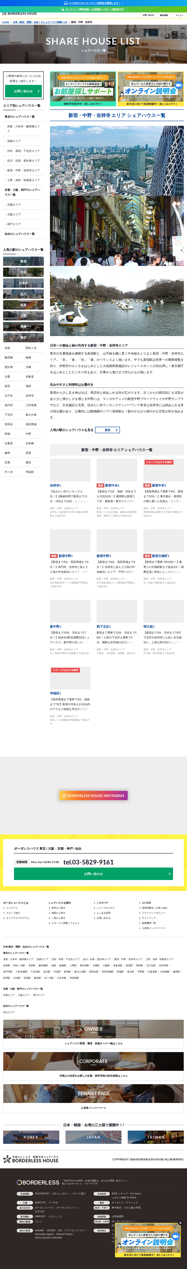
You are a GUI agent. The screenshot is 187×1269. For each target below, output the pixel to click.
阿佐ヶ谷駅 (19, 965)
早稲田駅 (74, 977)
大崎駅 (96, 965)
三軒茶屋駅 (21, 971)
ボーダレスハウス (44, 1207)
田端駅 (120, 971)
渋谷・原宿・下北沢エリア (23, 150)
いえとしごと (55, 1216)
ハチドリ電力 (78, 1193)
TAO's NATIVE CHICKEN (48, 1237)
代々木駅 (49, 977)
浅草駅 (31, 965)
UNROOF (40, 1216)
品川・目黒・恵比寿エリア (23, 160)
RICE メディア (120, 1193)
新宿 (23, 261)
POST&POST (42, 1193)
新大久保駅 (80, 971)
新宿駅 (67, 971)
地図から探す (59, 912)
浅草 (23, 305)
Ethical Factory (65, 1234)
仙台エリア (9, 1012)
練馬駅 (176, 971)
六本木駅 (61, 977)
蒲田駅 (139, 965)
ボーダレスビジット (67, 1207)
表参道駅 (117, 965)
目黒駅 (27, 977)
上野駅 (73, 965)
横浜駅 (37, 977)
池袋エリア (14, 141)
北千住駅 (151, 965)
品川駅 (46, 971)
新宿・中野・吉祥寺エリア (23, 170)
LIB (60, 1230)
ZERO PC (40, 1202)
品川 (23, 294)
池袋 (23, 326)
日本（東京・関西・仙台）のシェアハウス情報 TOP (41, 22)
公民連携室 (118, 1216)
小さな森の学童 (132, 1207)
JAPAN (93, 1137)
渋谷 (23, 272)
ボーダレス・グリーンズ (125, 1202)
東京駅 (130, 971)
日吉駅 (16, 977)
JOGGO (51, 1230)
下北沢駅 (35, 971)
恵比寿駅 (84, 965)
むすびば (40, 1211)
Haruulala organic (44, 1234)
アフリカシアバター (75, 1230)
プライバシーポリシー (153, 912)
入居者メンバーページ (153, 928)
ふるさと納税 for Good (124, 1197)
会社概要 (146, 902)
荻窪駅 (129, 965)
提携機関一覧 (149, 922)
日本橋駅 (165, 971)
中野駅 (140, 971)
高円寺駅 (7, 971)
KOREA (31, 1137)
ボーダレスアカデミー (123, 1221)
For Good (135, 1193)
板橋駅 (62, 965)
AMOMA (39, 1230)
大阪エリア (14, 214)
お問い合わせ (23, 91)
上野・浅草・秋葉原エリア (23, 180)
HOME (7, 22)
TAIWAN (156, 1137)
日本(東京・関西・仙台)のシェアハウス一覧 (26, 946)
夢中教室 (116, 1207)
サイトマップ (149, 917)
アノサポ (53, 1202)
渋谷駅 (57, 971)
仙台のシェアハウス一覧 (20, 233)
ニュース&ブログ (106, 907)
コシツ (38, 1221)
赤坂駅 (6, 965)
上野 (23, 316)
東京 (23, 337)
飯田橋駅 (43, 965)
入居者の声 (102, 902)
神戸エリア (14, 224)
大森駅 (106, 965)
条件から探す (59, 907)
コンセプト (12, 907)
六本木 (23, 283)
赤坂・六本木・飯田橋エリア (23, 129)
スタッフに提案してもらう (66, 922)
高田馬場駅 (108, 971)
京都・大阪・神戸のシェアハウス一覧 (22, 192)
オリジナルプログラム (18, 917)
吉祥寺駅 (163, 965)
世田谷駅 (94, 971)
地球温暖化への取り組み (155, 907)
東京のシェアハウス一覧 (20, 116)
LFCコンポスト (60, 1193)
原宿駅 (6, 977)
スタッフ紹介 (13, 912)
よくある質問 (104, 912)
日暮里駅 (152, 971)
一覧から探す (59, 917)
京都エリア (14, 204)
